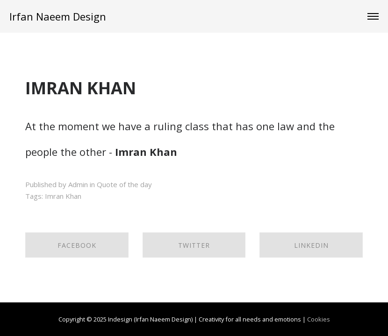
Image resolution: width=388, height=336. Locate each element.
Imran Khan (63, 196)
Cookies (318, 319)
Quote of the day (124, 184)
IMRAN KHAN (80, 88)
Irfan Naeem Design (57, 16)
